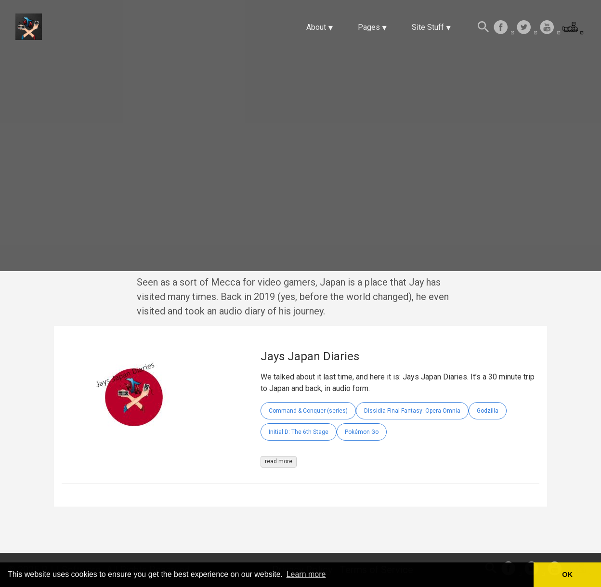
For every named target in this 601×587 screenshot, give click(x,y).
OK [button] (567, 574)
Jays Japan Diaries (310, 356)
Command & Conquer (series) (308, 410)
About (316, 27)
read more (278, 461)
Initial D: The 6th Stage (298, 432)
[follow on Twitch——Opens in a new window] (573, 28)
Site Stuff (428, 27)
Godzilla (487, 410)
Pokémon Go (362, 432)
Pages (369, 27)
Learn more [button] (306, 574)
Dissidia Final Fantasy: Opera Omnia (412, 410)
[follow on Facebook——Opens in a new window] (503, 28)
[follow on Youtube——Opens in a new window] (550, 28)
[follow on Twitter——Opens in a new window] (526, 28)
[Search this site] (483, 28)
